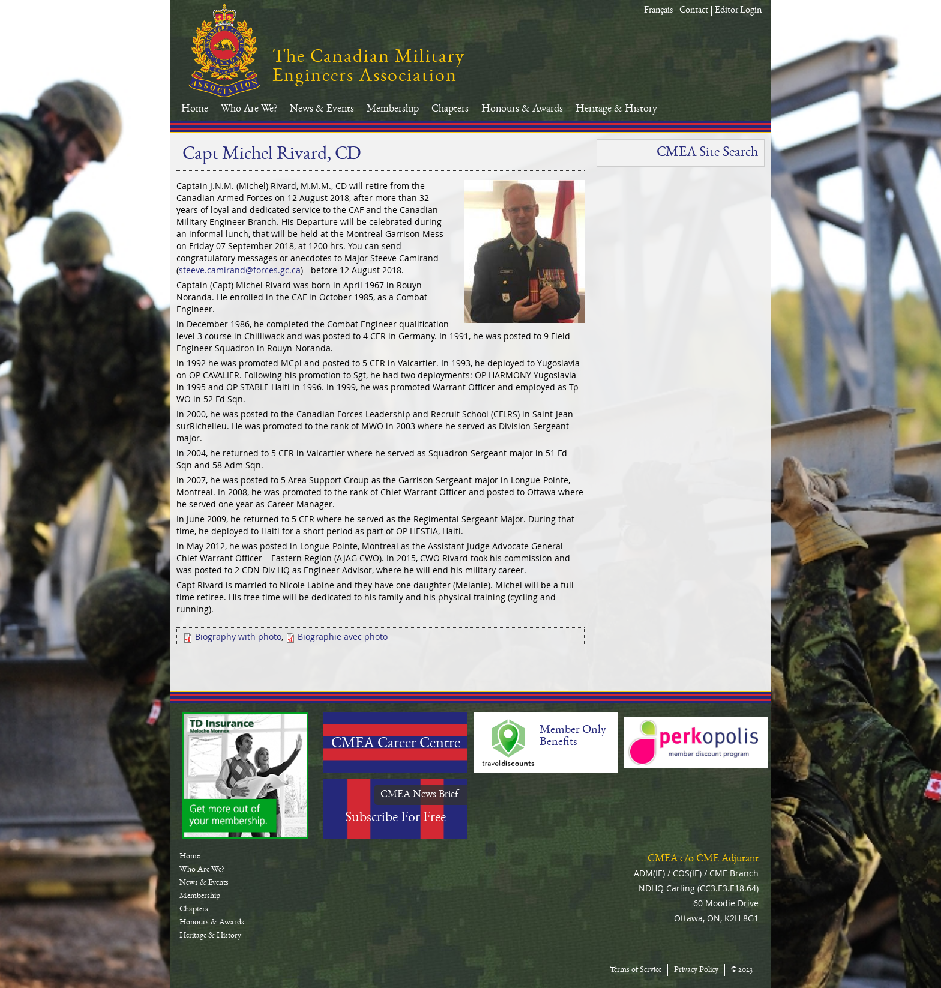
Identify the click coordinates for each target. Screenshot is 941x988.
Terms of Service (635, 970)
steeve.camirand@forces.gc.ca (240, 270)
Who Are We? (249, 109)
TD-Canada (245, 775)
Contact (693, 11)
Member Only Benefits (573, 736)
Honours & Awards (522, 109)
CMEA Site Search (707, 153)
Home (194, 109)
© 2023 (742, 970)
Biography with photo (238, 636)
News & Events (322, 109)
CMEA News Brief (419, 794)
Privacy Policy (696, 970)
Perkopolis (696, 742)
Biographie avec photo (343, 636)
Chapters (450, 109)
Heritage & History (616, 109)
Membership (393, 109)
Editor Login (738, 11)
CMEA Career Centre (395, 744)
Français (658, 11)
